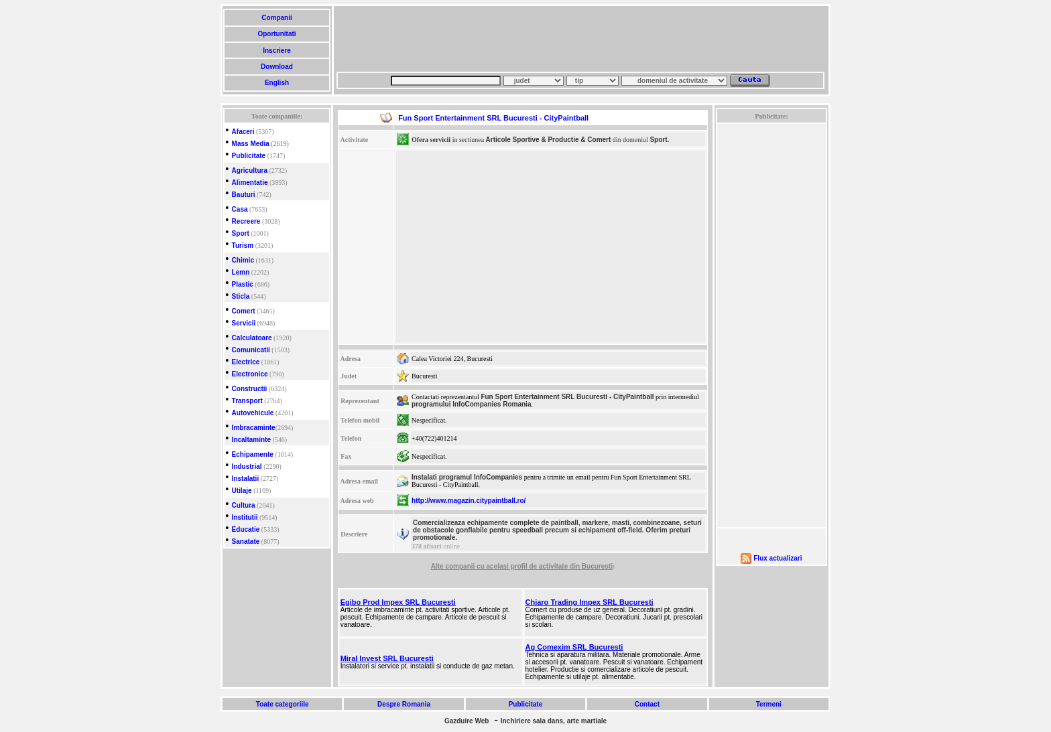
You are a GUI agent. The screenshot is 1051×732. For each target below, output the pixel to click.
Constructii (249, 388)
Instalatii (245, 478)
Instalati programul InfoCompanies (467, 477)
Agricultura (249, 170)
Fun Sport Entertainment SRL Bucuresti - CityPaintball (567, 396)
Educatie (246, 529)
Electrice (246, 362)
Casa (240, 209)
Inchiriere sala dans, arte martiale (554, 721)
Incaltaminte (251, 439)
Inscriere (276, 50)
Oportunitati (277, 34)
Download (276, 66)
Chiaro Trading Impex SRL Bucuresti (590, 602)
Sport (240, 233)
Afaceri (243, 131)
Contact (647, 704)
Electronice (250, 374)
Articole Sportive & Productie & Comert (548, 139)
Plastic (242, 284)
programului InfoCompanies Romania (471, 404)
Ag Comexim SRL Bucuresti (574, 647)
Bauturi (243, 194)
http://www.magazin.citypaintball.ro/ (469, 500)
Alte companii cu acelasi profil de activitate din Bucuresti (522, 566)
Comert (243, 311)
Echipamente (252, 454)
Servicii (244, 323)
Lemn (241, 272)
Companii (276, 17)
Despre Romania (403, 704)
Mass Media (250, 143)
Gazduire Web (466, 721)
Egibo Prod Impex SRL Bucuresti (398, 602)
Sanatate (246, 541)
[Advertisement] (580, 39)
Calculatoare (252, 338)
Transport (247, 401)
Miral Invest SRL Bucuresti (387, 658)
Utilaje (242, 490)
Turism (243, 245)
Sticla (241, 296)
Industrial (247, 466)
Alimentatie (250, 182)
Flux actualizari (777, 558)
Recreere (246, 221)
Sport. (659, 139)
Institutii (245, 517)
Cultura (243, 505)
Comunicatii (251, 350)
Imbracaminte (253, 427)
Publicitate (249, 155)
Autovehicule (253, 413)
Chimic (243, 260)
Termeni (769, 704)
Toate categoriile (282, 704)
